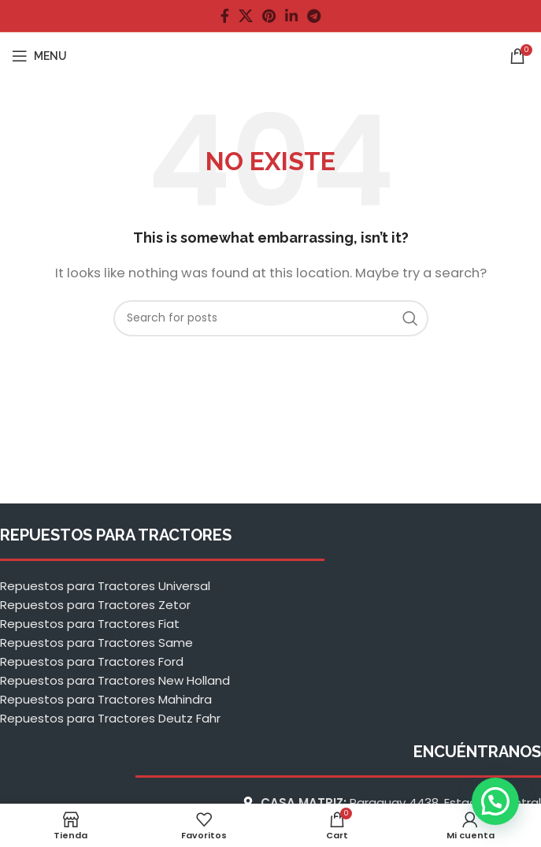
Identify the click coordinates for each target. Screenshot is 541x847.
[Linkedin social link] (291, 16)
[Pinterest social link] (269, 16)
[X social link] (246, 16)
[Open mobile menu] (39, 56)
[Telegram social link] (313, 16)
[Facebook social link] (225, 16)
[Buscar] (270, 318)
